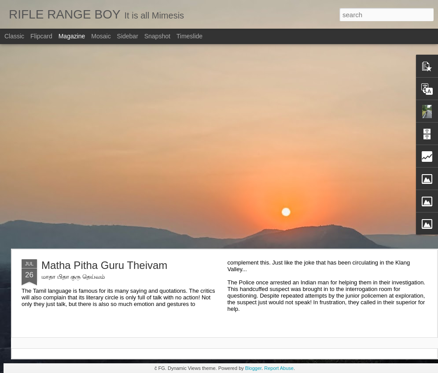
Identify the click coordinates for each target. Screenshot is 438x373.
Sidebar (127, 36)
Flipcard (41, 36)
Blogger (253, 368)
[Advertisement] (93, 146)
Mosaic (100, 36)
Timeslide (189, 36)
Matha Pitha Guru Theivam (104, 265)
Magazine (72, 36)
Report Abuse (279, 368)
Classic (14, 36)
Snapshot (157, 36)
